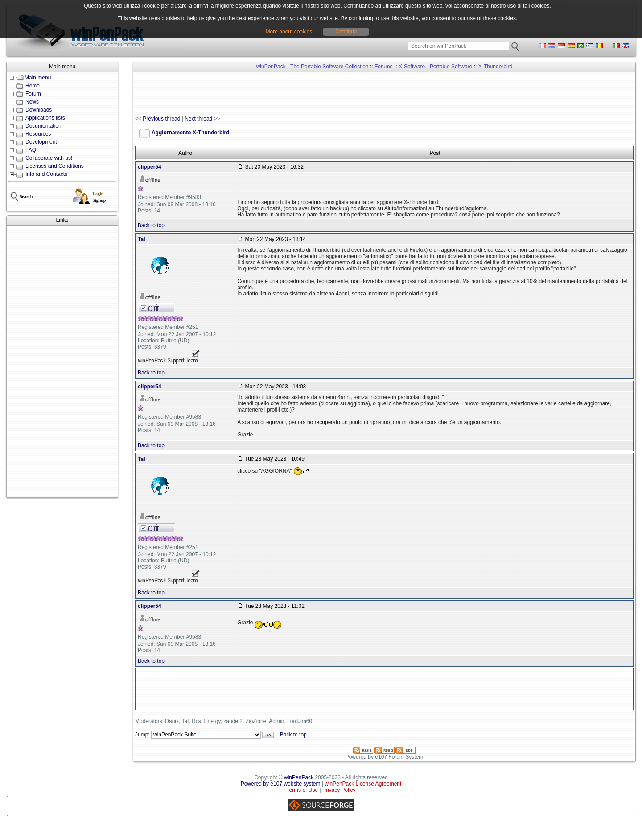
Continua (346, 32)
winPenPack (298, 777)
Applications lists (45, 118)
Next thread (198, 119)
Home (32, 86)
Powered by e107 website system (281, 784)
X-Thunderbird (495, 66)
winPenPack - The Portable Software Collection (312, 66)
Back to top (151, 225)
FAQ (30, 150)
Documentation (43, 126)
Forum (33, 94)
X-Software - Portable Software (435, 66)
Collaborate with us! (48, 158)
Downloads (38, 110)
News (32, 102)
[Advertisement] (62, 361)
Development (41, 142)
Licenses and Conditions (54, 166)
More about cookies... (291, 32)
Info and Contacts (46, 174)
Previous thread (161, 119)
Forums (383, 66)
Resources (38, 134)
